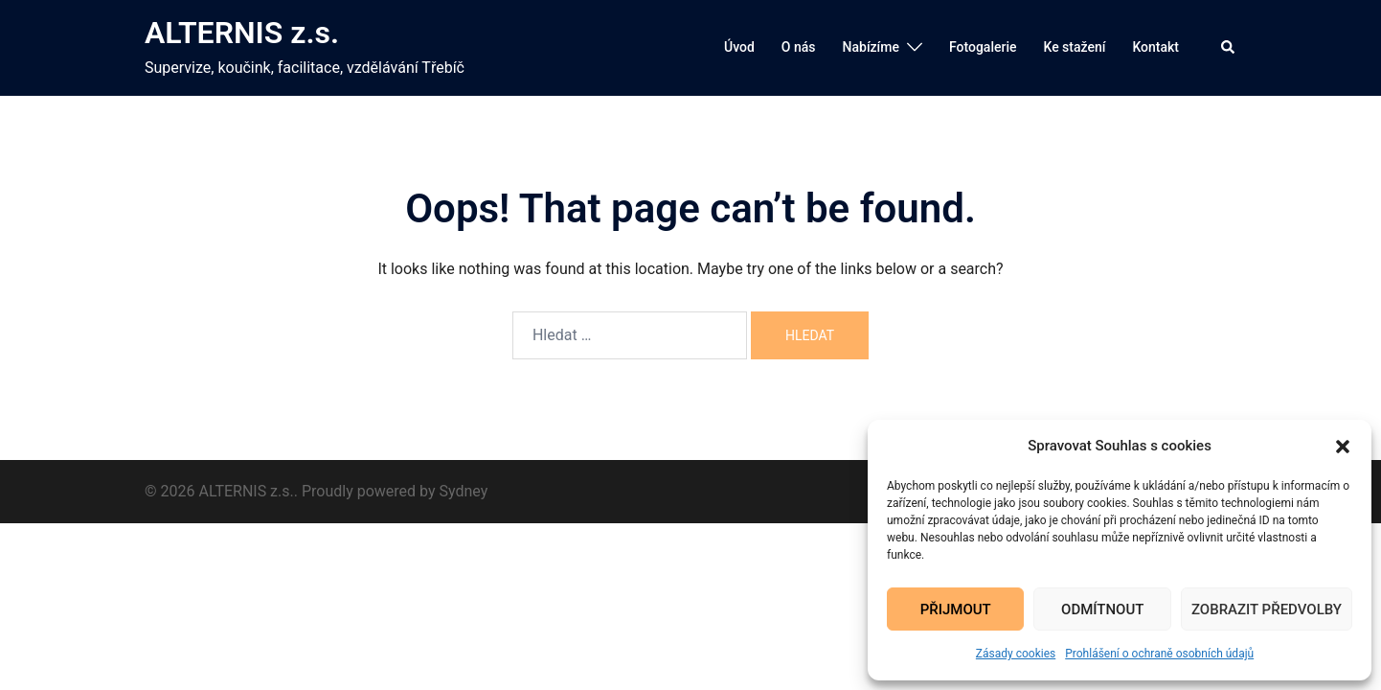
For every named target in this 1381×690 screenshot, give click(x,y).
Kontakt (1155, 47)
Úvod (739, 47)
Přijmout (955, 609)
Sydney (464, 491)
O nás (798, 47)
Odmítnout (1102, 609)
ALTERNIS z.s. (242, 32)
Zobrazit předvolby (1266, 609)
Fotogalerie (983, 47)
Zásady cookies (1015, 653)
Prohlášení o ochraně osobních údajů (1159, 653)
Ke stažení (1074, 47)
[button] (1342, 446)
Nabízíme (871, 47)
